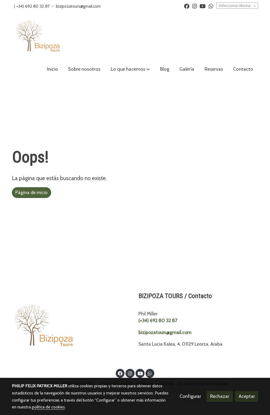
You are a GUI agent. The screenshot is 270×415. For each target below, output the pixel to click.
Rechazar (219, 396)
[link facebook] (186, 5)
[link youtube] (203, 5)
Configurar (190, 396)
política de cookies (48, 406)
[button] (130, 69)
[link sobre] (72, 327)
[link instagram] (194, 5)
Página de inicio (31, 192)
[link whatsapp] (211, 5)
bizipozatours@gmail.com (78, 6)
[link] (37, 36)
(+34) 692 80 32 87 (157, 320)
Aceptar (247, 396)
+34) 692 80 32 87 (33, 6)
